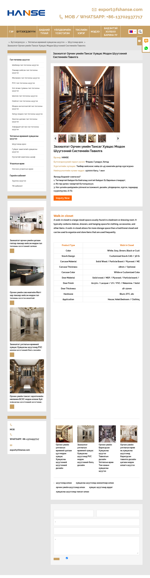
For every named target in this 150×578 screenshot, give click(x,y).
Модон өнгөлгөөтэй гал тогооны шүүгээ (27, 107)
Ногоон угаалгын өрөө (22, 169)
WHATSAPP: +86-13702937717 (24, 439)
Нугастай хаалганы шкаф (23, 157)
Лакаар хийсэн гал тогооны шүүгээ (25, 71)
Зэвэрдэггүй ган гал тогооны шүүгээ (25, 128)
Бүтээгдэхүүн (26, 31)
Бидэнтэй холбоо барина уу (110, 31)
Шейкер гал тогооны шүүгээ (25, 65)
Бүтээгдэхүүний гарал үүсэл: (70, 162)
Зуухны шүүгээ (19, 181)
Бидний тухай (44, 32)
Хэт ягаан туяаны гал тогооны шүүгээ (26, 89)
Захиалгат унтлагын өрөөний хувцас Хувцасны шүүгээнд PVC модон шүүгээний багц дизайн (26, 347)
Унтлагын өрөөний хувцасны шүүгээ (46, 42)
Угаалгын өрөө (17, 163)
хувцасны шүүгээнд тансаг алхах (72, 491)
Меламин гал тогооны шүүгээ (26, 78)
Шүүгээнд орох (75, 42)
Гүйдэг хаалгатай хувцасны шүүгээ (24, 150)
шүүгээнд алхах (64, 483)
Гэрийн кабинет (18, 175)
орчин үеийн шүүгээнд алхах (70, 487)
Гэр (11, 31)
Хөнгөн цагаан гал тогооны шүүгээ (24, 120)
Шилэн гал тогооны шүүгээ (24, 96)
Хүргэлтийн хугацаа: (65, 166)
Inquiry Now (63, 198)
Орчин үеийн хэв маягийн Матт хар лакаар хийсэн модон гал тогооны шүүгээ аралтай (25, 295)
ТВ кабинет (17, 186)
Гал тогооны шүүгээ (20, 60)
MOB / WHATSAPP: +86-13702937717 (104, 16)
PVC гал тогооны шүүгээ (23, 83)
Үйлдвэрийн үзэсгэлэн (62, 32)
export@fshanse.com (120, 9)
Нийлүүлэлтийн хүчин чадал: (69, 170)
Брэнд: (58, 157)
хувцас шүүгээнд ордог (101, 487)
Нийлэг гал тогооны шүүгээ (25, 101)
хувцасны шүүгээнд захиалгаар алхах (95, 483)
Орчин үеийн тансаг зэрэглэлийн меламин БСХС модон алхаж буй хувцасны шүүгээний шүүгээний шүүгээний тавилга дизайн (26, 399)
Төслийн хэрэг (81, 32)
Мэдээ (95, 31)
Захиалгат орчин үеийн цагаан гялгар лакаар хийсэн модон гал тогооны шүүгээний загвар (26, 243)
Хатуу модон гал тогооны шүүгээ (27, 114)
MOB (12, 429)
